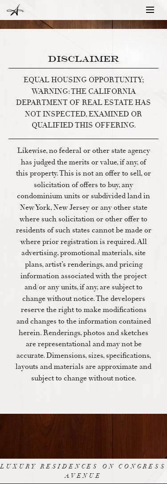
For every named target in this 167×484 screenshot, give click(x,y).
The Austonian (13, 10)
